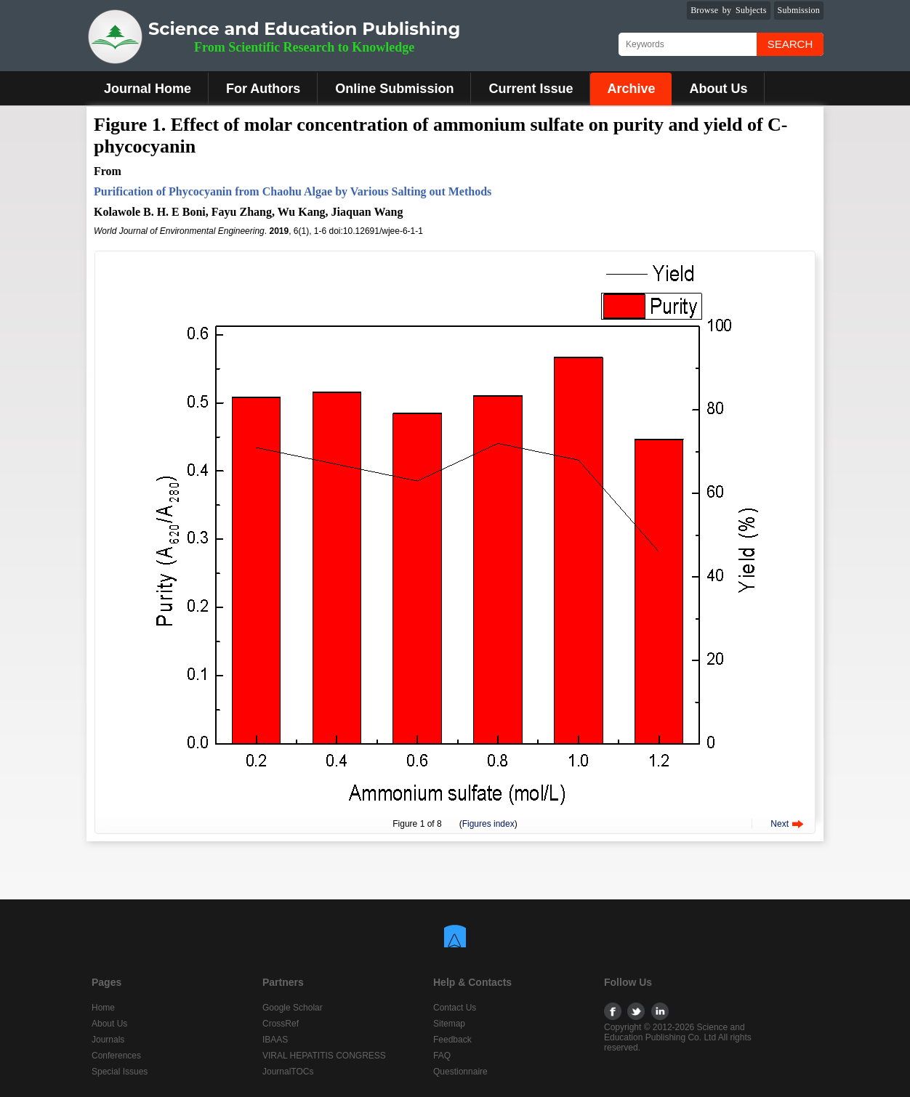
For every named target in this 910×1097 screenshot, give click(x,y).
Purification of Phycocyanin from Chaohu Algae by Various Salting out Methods (292, 191)
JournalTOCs (287, 1071)
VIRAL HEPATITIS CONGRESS (324, 1056)
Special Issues (120, 1071)
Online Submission (394, 88)
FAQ (442, 1056)
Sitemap (449, 1024)
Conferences (116, 1056)
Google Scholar (292, 1008)
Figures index (488, 824)
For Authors (263, 88)
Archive (631, 88)
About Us (718, 88)
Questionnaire (460, 1071)
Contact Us (454, 1008)
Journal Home (147, 88)
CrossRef (280, 1024)
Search (790, 44)
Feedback (452, 1040)
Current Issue (530, 88)
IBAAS (275, 1040)
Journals (108, 1040)
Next (779, 824)
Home (103, 1008)
